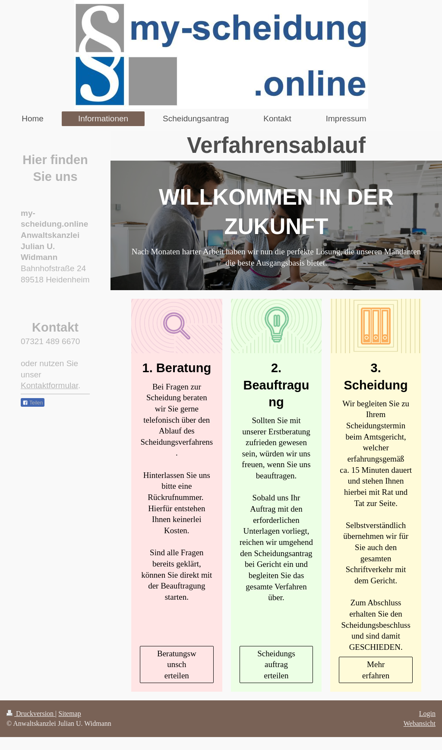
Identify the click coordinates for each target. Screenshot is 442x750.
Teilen (32, 403)
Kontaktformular (49, 385)
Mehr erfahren (375, 670)
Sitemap (69, 713)
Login (427, 713)
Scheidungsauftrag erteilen (276, 664)
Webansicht (420, 723)
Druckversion (30, 713)
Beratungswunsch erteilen (176, 664)
